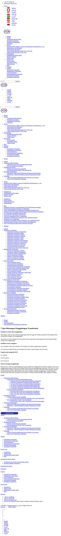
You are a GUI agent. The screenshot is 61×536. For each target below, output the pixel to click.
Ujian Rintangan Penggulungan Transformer (18, 266)
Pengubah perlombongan (13, 42)
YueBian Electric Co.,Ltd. (14, 505)
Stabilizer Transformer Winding (15, 256)
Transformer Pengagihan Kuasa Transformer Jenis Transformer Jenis (22, 220)
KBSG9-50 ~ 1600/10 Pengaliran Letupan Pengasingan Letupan (23, 174)
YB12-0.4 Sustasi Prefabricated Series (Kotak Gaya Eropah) (22, 177)
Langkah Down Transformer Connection (17, 247)
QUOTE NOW (9, 413)
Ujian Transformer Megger (14, 278)
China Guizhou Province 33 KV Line (16, 52)
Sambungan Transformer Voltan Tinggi (17, 242)
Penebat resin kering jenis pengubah (16, 168)
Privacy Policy (12, 507)
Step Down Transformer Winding (15, 250)
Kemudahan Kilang (12, 62)
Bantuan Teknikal (11, 56)
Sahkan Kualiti (11, 64)
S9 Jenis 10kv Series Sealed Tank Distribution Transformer (25, 381)
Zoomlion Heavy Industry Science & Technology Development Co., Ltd (25, 46)
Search (17, 81)
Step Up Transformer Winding (15, 255)
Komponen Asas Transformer (11, 219)
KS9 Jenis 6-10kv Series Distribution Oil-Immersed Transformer (24, 173)
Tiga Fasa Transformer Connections (16, 243)
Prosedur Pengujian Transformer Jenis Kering (19, 272)
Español (11, 12)
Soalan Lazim (10, 58)
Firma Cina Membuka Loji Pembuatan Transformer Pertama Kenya (21, 210)
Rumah (9, 36)
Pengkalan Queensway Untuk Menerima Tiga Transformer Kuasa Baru (22, 207)
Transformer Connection (13, 70)
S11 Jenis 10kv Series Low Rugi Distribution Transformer (25, 384)
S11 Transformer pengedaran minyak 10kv (15, 213)
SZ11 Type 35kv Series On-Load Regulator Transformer (25, 392)
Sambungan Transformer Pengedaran (16, 231)
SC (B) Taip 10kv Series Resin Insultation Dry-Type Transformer (27, 398)
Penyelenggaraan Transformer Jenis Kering (18, 284)
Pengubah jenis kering (12, 40)
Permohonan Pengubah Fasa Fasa (16, 307)
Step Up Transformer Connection (15, 246)
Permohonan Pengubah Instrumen (16, 298)
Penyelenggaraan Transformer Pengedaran (18, 288)
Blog (8, 65)
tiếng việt (12, 18)
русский (11, 14)
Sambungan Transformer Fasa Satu (16, 245)
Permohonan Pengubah (13, 75)
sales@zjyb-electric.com (10, 3)
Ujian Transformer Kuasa (13, 262)
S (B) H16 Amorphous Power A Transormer (15, 216)
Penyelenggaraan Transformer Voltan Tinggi (18, 291)
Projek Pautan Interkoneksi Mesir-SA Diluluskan (16, 209)
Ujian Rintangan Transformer (14, 274)
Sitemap (3, 507)
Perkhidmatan (10, 54)
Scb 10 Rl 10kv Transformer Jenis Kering (15, 214)
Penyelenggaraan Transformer (14, 74)
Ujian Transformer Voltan (13, 275)
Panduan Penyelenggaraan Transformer (17, 281)
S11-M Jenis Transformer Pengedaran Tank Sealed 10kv (25, 385)
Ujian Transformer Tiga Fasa (14, 276)
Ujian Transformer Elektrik (14, 271)
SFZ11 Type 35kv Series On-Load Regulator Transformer (25, 394)
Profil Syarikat (11, 61)
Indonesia (12, 23)
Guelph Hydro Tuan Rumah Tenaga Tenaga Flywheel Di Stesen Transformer (24, 211)
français (11, 10)
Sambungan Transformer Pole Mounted (17, 240)
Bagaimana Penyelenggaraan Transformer (18, 282)
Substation (9, 43)
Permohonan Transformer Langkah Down (18, 297)
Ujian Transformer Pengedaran (15, 263)
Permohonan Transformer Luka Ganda (17, 306)
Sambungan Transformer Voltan (15, 237)
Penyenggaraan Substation (14, 287)
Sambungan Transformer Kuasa (15, 233)
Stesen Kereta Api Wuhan (13, 49)
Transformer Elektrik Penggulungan (16, 252)
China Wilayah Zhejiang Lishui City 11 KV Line (19, 51)
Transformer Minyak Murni (14, 39)
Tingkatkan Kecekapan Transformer (16, 310)
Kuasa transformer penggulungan (15, 259)
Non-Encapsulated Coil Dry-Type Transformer (19, 170)
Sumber (9, 68)
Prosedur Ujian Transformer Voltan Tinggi (18, 268)
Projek (8, 45)
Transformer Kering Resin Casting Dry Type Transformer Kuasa (20, 217)
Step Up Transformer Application (15, 294)
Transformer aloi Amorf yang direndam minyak (19, 164)
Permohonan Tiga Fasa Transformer (16, 301)
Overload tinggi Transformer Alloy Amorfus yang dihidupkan (20, 222)
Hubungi (9, 67)
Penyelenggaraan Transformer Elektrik (17, 290)
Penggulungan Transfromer (14, 71)
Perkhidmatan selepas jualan (14, 55)
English (11, 8)
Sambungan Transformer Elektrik (15, 234)
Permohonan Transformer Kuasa (15, 295)
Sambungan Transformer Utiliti (15, 239)
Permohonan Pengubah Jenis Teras (16, 304)
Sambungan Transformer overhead (16, 236)
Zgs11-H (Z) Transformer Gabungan (16, 179)
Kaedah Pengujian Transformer (15, 265)
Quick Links (4, 449)
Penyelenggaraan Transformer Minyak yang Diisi (20, 285)
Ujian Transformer (12, 72)
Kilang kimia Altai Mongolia (14, 48)
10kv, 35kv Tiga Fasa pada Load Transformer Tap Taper (18, 223)
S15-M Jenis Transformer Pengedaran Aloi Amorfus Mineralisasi (27, 388)
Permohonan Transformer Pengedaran (17, 300)
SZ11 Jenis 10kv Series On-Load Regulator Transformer (25, 391)
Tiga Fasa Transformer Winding (15, 258)
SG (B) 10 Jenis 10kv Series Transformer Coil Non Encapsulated (27, 401)
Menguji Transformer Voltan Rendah (16, 269)
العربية (11, 16)
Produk (9, 38)
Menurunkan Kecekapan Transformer (17, 311)
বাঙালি (11, 25)
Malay (11, 21)
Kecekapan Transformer (13, 77)
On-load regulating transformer (15, 166)
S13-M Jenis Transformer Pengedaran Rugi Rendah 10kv (25, 386)
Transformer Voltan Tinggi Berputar (16, 253)
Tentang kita (10, 59)
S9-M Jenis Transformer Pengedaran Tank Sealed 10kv (24, 382)
